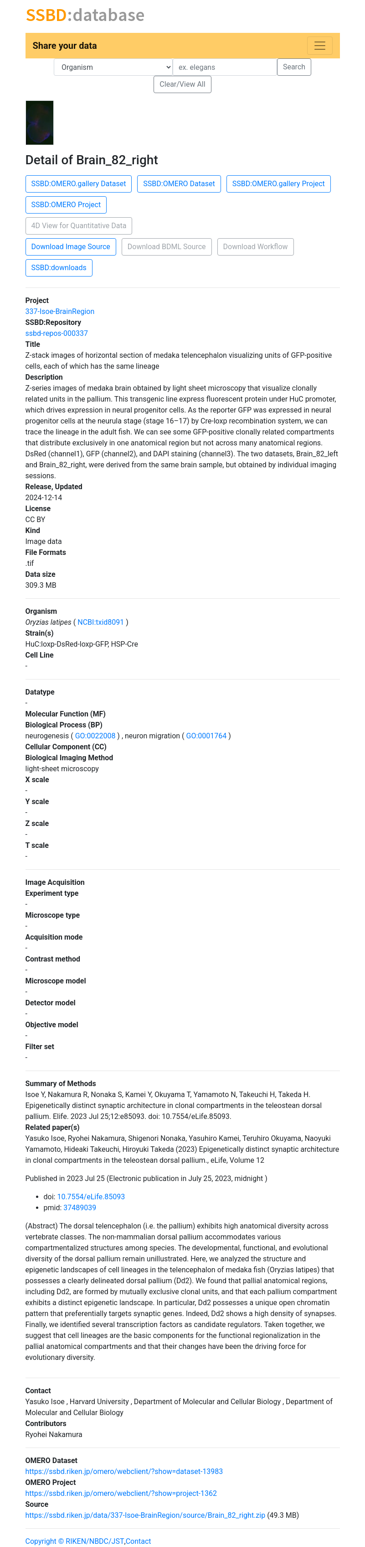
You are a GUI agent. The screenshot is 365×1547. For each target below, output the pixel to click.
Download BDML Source (167, 246)
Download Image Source (70, 246)
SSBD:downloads (59, 267)
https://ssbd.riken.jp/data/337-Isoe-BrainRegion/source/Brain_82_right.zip (146, 1515)
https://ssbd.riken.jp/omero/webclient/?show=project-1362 (121, 1493)
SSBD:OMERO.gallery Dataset (78, 183)
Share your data (65, 45)
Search (294, 67)
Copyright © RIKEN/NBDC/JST (75, 1541)
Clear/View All (182, 84)
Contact (138, 1541)
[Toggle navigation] (320, 46)
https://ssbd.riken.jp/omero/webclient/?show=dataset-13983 (124, 1471)
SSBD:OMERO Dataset (179, 183)
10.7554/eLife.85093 (91, 1196)
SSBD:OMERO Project (66, 204)
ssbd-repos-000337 (57, 333)
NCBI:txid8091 (101, 622)
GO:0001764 (207, 736)
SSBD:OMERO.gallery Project (278, 183)
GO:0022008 (95, 736)
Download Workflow (255, 246)
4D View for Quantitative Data (79, 225)
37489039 (79, 1207)
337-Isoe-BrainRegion (60, 311)
